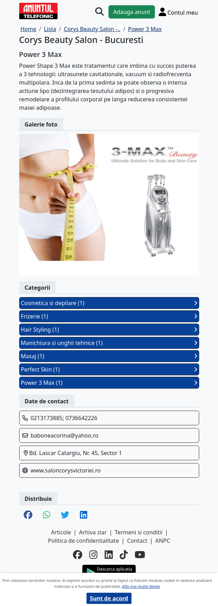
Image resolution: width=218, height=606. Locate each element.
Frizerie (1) (109, 316)
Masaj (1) (109, 356)
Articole (61, 532)
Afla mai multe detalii (141, 586)
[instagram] (93, 555)
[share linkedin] (83, 515)
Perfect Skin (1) (109, 369)
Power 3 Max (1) (109, 383)
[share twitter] (65, 515)
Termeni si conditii (139, 532)
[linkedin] (109, 555)
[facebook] (77, 555)
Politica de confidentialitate (83, 540)
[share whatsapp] (46, 515)
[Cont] (178, 11)
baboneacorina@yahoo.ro (64, 435)
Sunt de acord (109, 598)
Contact (137, 540)
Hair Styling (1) (109, 329)
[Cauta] (99, 12)
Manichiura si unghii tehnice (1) (109, 343)
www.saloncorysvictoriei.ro (66, 470)
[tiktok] (124, 555)
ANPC (162, 540)
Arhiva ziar (93, 532)
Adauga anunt (131, 12)
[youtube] (140, 555)
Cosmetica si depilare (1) (109, 303)
